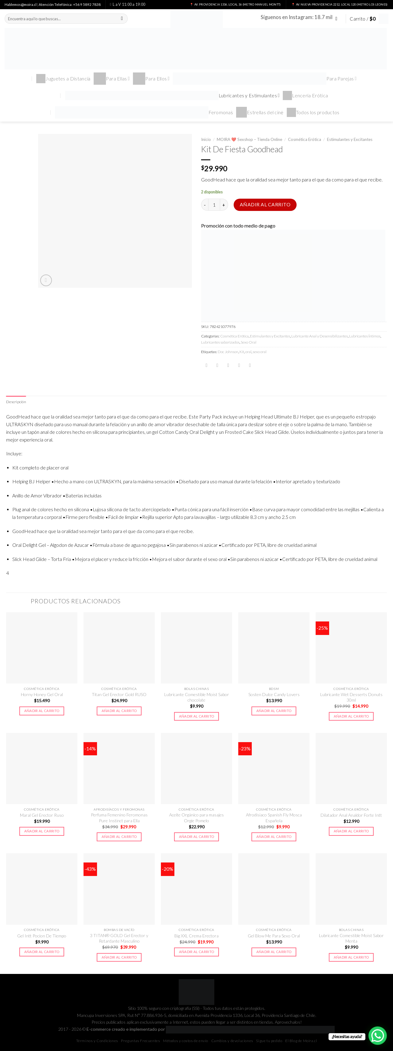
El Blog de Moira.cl (301, 1040)
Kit (241, 351)
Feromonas (144, 112)
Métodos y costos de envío (185, 1040)
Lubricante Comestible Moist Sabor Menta (351, 938)
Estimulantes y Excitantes (349, 139)
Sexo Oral (248, 342)
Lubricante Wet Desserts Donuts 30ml (351, 697)
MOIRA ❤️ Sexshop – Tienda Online (249, 139)
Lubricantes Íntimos (364, 336)
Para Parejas (265, 78)
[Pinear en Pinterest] (239, 365)
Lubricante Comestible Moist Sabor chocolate (196, 697)
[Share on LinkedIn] (250, 365)
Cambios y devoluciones (232, 1040)
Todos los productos (313, 112)
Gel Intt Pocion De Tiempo (41, 935)
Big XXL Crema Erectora (196, 935)
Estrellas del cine (260, 112)
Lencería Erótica (305, 95)
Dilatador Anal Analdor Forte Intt (351, 815)
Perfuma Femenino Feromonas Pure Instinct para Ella (119, 817)
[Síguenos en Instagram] (337, 18)
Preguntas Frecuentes (140, 1040)
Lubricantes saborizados (220, 342)
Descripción (16, 401)
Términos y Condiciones (97, 1040)
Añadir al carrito (265, 204)
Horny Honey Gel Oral (42, 694)
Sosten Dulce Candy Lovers (274, 694)
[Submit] (122, 19)
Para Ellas (112, 78)
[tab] (16, 402)
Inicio (206, 139)
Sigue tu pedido (269, 1040)
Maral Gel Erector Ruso (42, 815)
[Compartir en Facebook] (207, 365)
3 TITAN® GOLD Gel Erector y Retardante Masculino (119, 938)
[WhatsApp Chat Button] (377, 1035)
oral (248, 351)
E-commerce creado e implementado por (211, 1029)
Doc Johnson (228, 351)
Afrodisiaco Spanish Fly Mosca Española (274, 817)
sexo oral (260, 351)
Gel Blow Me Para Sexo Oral (274, 935)
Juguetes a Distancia (63, 78)
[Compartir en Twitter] (217, 365)
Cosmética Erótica (304, 139)
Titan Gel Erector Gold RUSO (119, 694)
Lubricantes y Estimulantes (172, 95)
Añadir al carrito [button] (42, 711)
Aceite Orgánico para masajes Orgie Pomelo (196, 817)
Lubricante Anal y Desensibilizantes (319, 336)
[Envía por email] (228, 365)
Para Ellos (151, 78)
